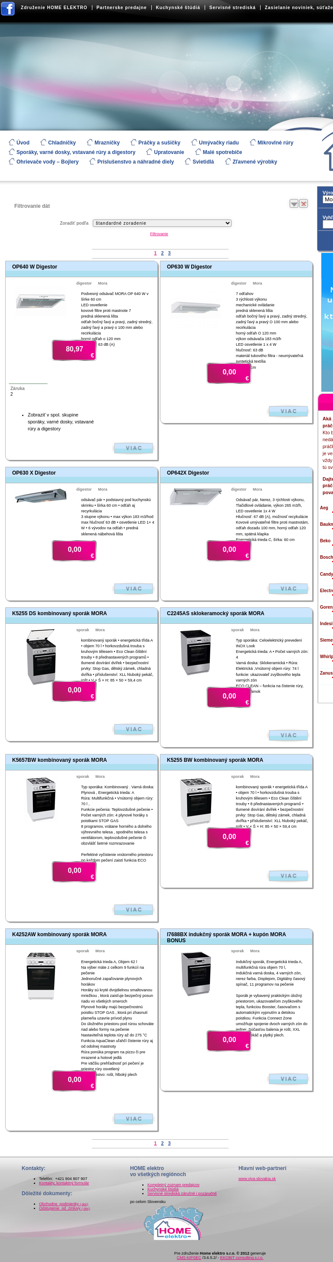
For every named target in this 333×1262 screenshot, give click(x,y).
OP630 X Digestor (34, 473)
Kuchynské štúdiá (178, 7)
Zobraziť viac (133, 448)
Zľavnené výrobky (255, 162)
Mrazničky (107, 143)
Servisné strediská (232, 7)
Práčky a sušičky (159, 143)
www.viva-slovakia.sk (257, 1179)
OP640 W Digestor (34, 267)
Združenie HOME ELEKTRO (54, 7)
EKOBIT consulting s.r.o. (242, 1257)
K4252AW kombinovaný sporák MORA (59, 934)
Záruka (17, 388)
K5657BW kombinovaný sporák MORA (59, 760)
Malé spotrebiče (222, 152)
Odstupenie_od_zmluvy (64, 1208)
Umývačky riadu (219, 143)
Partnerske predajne (122, 7)
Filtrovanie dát (32, 206)
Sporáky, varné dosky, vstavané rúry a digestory (75, 152)
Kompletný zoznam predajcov (173, 1185)
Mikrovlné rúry (276, 143)
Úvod (22, 143)
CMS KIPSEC (189, 1257)
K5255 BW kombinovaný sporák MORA (215, 760)
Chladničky (62, 143)
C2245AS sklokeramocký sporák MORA (215, 613)
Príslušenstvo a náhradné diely (135, 162)
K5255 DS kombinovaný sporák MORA (59, 613)
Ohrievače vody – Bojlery (47, 162)
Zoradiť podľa (74, 223)
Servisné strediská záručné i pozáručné (182, 1193)
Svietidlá (203, 162)
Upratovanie (169, 152)
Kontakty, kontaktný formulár (64, 1183)
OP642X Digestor (188, 473)
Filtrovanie (159, 234)
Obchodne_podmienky (63, 1204)
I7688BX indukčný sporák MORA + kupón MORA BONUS (226, 937)
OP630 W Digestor (189, 267)
